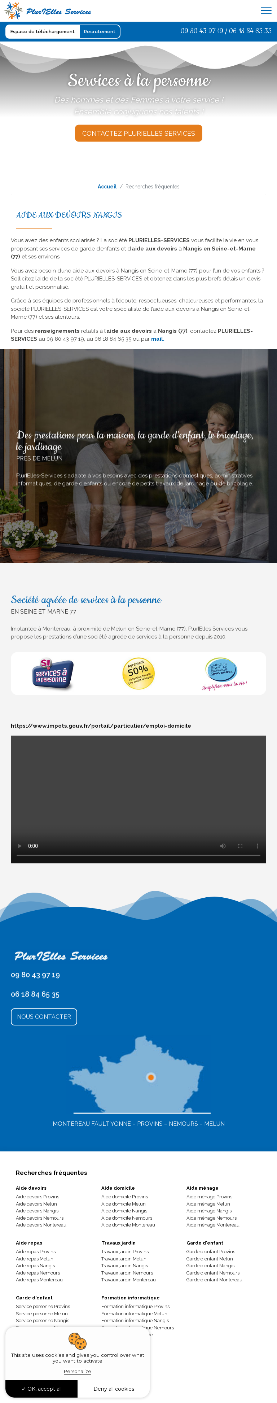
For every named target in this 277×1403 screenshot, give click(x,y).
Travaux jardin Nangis (124, 1265)
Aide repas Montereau (39, 1279)
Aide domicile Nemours (126, 1218)
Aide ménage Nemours (211, 1218)
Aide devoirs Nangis (37, 1211)
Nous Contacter (44, 1070)
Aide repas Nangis (35, 1265)
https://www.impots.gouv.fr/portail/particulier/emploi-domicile (101, 867)
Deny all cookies (113, 1389)
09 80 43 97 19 (202, 31)
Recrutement (99, 31)
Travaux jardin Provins (125, 1251)
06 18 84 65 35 (250, 31)
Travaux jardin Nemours (127, 1273)
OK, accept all (42, 1389)
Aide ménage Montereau (212, 1225)
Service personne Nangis (42, 1320)
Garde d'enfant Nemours (212, 1273)
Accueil (107, 186)
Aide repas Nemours (38, 1273)
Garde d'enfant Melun (209, 1259)
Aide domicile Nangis (124, 1211)
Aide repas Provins (36, 1251)
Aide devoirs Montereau (41, 1225)
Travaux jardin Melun (123, 1259)
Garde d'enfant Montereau (214, 1279)
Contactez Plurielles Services (138, 133)
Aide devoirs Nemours (39, 1218)
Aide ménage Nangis (209, 1211)
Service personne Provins (43, 1306)
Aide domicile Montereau (128, 1225)
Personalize (77, 1371)
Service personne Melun (42, 1313)
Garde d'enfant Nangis (210, 1265)
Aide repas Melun (34, 1259)
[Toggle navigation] (266, 11)
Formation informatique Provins (135, 1306)
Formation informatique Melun (134, 1313)
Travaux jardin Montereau (128, 1279)
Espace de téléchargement (42, 31)
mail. (157, 339)
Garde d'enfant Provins (210, 1251)
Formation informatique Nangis (135, 1320)
